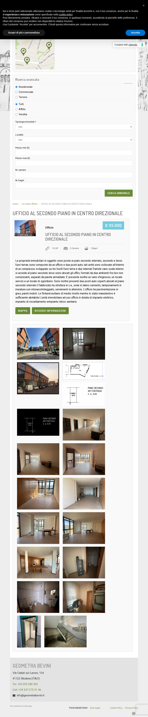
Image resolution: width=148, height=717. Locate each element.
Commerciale (26, 92)
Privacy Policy (131, 708)
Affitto (22, 109)
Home (15, 204)
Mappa (22, 310)
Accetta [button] (135, 32)
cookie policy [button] (65, 14)
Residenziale (26, 87)
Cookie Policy (116, 708)
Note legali (95, 708)
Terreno (23, 97)
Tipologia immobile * (25, 121)
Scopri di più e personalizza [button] (24, 32)
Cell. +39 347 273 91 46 (27, 689)
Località (19, 134)
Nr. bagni (19, 180)
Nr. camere (20, 170)
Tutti (21, 104)
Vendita (23, 114)
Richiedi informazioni (50, 310)
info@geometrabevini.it (30, 695)
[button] (143, 5)
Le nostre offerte (30, 204)
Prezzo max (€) (22, 158)
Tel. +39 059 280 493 (25, 684)
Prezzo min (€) (22, 147)
